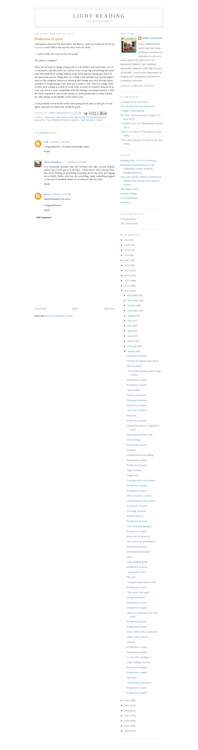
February (132, 346)
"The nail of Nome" (137, 410)
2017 (127, 260)
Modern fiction (134, 516)
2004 (127, 730)
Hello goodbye (134, 365)
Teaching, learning (136, 510)
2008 (127, 710)
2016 (127, 265)
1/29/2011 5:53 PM (77, 161)
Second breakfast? (136, 597)
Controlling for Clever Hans (141, 500)
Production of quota (137, 355)
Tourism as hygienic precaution (143, 360)
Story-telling (133, 439)
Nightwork (132, 475)
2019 (127, 250)
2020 (127, 244)
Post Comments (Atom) (61, 315)
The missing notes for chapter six (137, 106)
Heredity (124, 202)
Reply (47, 151)
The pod (131, 577)
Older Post (109, 308)
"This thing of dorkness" (139, 682)
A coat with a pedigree (138, 657)
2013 (127, 280)
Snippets (131, 449)
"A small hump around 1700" (141, 582)
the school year (91, 120)
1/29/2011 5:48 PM (59, 141)
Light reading (99, 16)
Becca (47, 194)
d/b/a (129, 556)
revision (62, 117)
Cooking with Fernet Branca (141, 480)
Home (75, 308)
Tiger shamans (134, 470)
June (130, 325)
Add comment (43, 217)
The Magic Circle (129, 189)
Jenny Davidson (52, 161)
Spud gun (131, 677)
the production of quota (62, 120)
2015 (127, 270)
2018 (127, 255)
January (132, 351)
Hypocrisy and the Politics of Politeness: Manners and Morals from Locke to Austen (141, 180)
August (132, 315)
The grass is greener (137, 400)
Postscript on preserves (138, 536)
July (130, 320)
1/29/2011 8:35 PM (61, 194)
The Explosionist (129, 198)
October (132, 305)
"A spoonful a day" (136, 572)
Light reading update (137, 561)
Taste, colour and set (137, 636)
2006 (127, 720)
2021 (127, 239)
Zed (46, 141)
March (131, 341)
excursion (40, 47)
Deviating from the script (139, 434)
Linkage (131, 641)
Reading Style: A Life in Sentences (138, 160)
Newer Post (40, 308)
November (133, 300)
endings (50, 117)
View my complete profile (137, 86)
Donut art (131, 415)
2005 (127, 725)
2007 (127, 715)
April (131, 335)
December (133, 295)
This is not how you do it (139, 495)
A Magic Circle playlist (132, 110)
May (130, 330)
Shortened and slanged (138, 551)
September (133, 310)
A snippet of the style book (134, 101)
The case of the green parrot (141, 541)
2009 (127, 705)
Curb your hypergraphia (139, 526)
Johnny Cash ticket (136, 395)
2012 (127, 285)
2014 (127, 275)
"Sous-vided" (133, 390)
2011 (127, 290)
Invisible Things (128, 193)
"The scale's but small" (138, 592)
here (138, 172)
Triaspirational (127, 218)
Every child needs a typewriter (142, 631)
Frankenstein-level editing (140, 454)
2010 (127, 700)
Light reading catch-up (138, 662)
